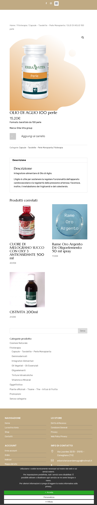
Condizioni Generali (59, 428)
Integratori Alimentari (23, 361)
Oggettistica (16, 384)
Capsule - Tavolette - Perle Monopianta (47, 25)
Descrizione (19, 160)
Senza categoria (18, 398)
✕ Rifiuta (49, 502)
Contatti (8, 437)
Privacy (54, 432)
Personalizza (49, 497)
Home (12, 25)
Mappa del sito (11, 464)
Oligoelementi (19, 370)
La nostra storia (12, 428)
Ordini (7, 455)
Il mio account (11, 451)
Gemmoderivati (19, 356)
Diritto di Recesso (58, 423)
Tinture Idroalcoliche (22, 375)
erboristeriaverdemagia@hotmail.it (74, 460)
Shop (7, 432)
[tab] (48, 160)
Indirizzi (8, 460)
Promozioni (15, 394)
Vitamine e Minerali (21, 380)
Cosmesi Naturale (18, 343)
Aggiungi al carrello (33, 136)
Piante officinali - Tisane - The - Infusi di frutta (34, 389)
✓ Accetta (49, 492)
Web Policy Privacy (59, 437)
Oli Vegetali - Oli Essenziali (25, 365)
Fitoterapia (22, 25)
